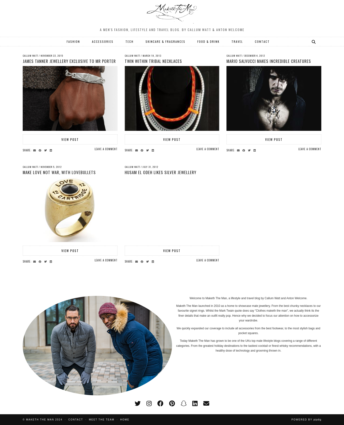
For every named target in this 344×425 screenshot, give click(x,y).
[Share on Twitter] (46, 150)
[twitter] (138, 403)
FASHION (73, 41)
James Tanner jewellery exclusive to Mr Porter (69, 61)
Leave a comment (106, 149)
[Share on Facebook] (41, 150)
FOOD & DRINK (208, 41)
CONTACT (262, 41)
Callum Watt (30, 55)
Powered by (306, 419)
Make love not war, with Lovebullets (59, 172)
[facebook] (160, 403)
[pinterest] (172, 403)
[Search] (314, 41)
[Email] (206, 403)
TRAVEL (237, 41)
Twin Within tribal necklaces (153, 61)
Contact (75, 419)
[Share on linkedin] (52, 150)
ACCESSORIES (102, 41)
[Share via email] (35, 150)
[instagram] (149, 403)
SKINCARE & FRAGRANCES (165, 41)
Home (124, 419)
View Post (70, 139)
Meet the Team (101, 419)
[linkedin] (195, 403)
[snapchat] (184, 403)
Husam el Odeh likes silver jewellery (160, 172)
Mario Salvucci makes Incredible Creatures (268, 61)
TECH (129, 41)
